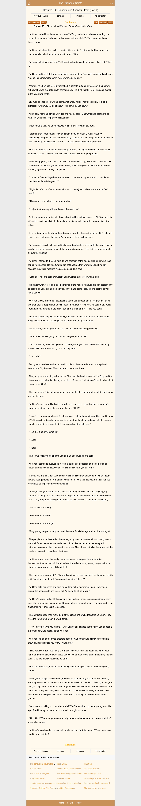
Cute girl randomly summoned (97, 783)
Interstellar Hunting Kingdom (69, 783)
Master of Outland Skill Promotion (44, 788)
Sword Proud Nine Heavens (69, 769)
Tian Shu (88, 764)
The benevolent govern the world (44, 764)
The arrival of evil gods (39, 773)
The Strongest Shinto (70, 3)
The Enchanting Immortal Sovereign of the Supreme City (81, 773)
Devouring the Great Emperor (96, 778)
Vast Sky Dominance (66, 788)
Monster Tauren (63, 778)
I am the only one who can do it (43, 783)
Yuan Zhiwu (62, 764)
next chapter (100, 16)
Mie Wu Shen (36, 769)
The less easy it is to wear (95, 788)
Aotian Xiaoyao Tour (92, 773)
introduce (80, 16)
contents (60, 16)
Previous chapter (40, 16)
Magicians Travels (37, 778)
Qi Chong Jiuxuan (91, 769)
